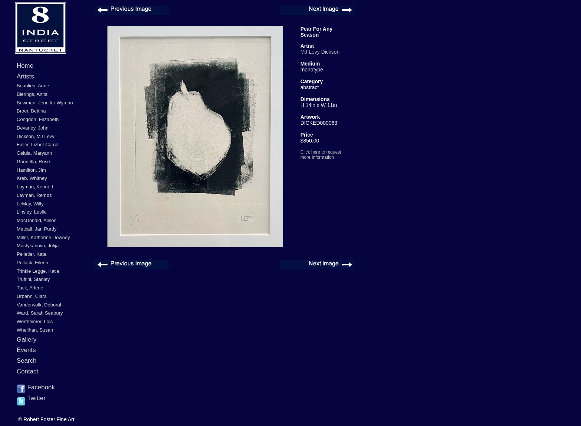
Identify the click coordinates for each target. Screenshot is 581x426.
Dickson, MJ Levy (35, 136)
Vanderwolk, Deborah (40, 305)
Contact (27, 371)
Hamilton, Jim (31, 170)
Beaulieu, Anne (33, 85)
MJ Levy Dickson (320, 52)
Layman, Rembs (34, 195)
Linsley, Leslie (32, 212)
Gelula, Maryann (34, 153)
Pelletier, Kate (31, 254)
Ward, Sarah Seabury (40, 313)
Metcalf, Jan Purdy (37, 229)
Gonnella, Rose (33, 161)
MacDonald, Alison (37, 220)
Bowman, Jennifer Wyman (45, 102)
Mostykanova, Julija (38, 245)
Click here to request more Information (321, 155)
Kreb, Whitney (32, 178)
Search (27, 360)
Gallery (27, 339)
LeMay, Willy (30, 204)
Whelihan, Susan (35, 330)
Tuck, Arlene (30, 288)
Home (25, 65)
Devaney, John (33, 128)
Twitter (31, 399)
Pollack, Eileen (32, 262)
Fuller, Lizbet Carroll (38, 144)
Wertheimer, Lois (35, 321)
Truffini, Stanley (33, 279)
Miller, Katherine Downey (43, 237)
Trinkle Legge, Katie (38, 271)
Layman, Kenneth (35, 186)
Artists (25, 76)
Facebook (36, 388)
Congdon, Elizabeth (38, 119)
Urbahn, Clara (32, 296)
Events (26, 349)
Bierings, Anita (32, 94)
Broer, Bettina (31, 111)
